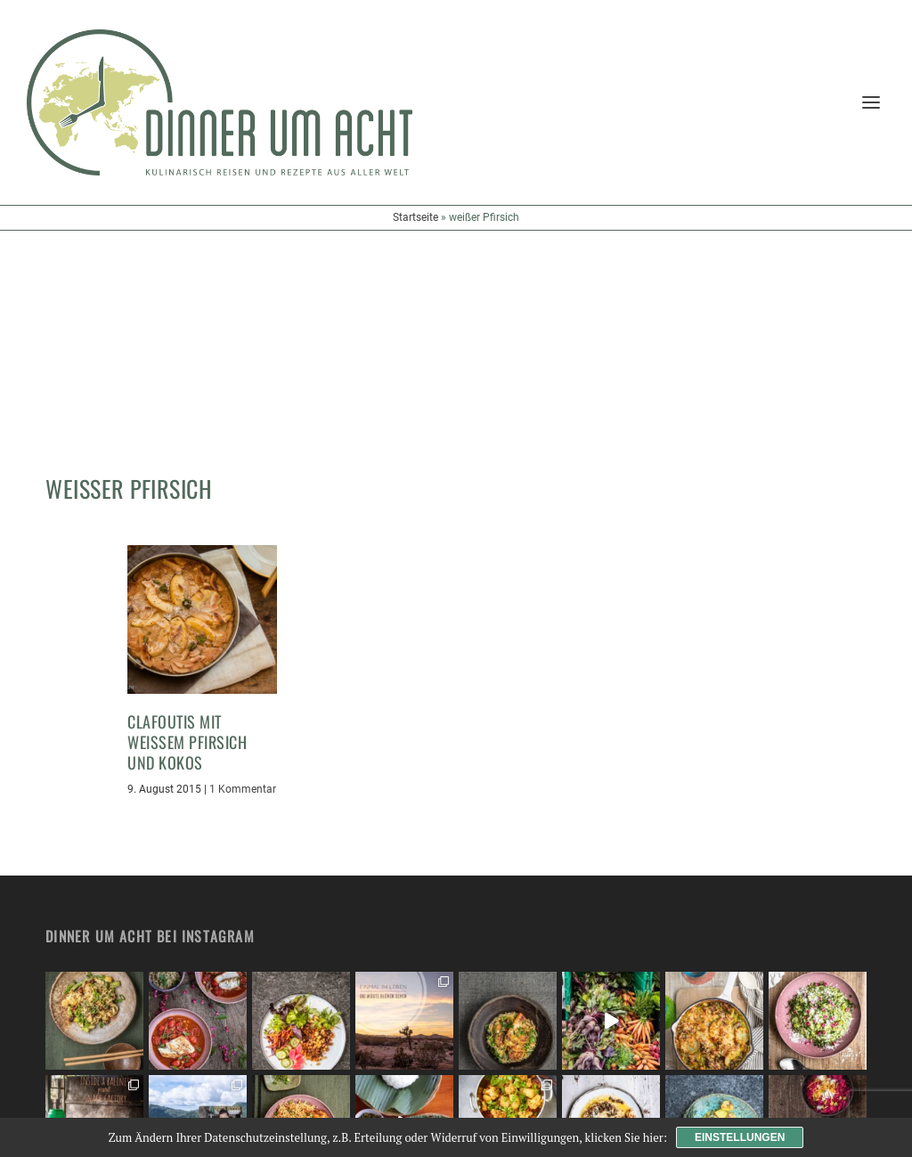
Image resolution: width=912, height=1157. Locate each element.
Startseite (415, 217)
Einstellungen (740, 1137)
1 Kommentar (242, 576)
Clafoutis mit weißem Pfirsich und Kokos (187, 529)
